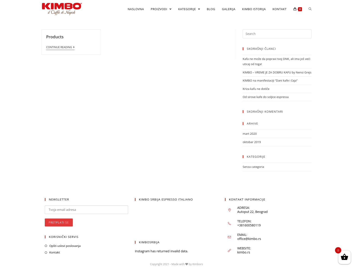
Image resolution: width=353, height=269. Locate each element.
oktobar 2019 (252, 142)
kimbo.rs (243, 252)
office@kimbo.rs (249, 239)
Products (54, 36)
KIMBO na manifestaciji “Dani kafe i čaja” (270, 80)
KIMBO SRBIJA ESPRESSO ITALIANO (166, 199)
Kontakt (54, 253)
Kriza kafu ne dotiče (256, 89)
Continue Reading (60, 47)
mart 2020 (250, 134)
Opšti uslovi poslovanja (65, 246)
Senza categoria (253, 167)
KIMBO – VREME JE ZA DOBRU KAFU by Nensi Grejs (277, 72)
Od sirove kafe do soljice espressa (266, 97)
